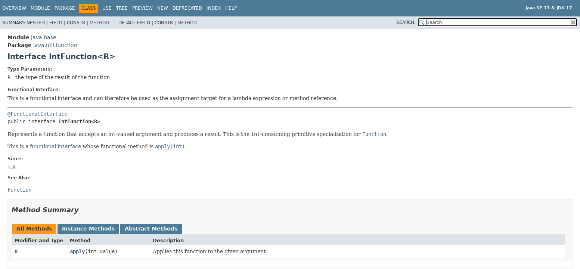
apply (77, 251)
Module (40, 8)
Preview (142, 8)
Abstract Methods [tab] (151, 229)
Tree (122, 8)
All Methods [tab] (34, 229)
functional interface (55, 146)
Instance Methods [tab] (88, 229)
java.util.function (55, 45)
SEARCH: (406, 22)
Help (231, 8)
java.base (43, 37)
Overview (14, 8)
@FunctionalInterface (37, 114)
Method (99, 22)
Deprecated (187, 8)
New (162, 8)
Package (65, 8)
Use (107, 8)
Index (214, 8)
